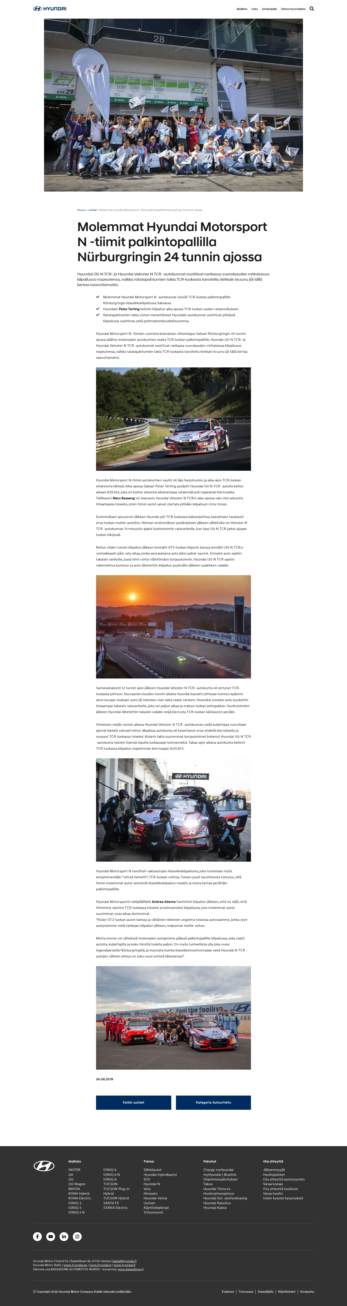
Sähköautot (153, 1170)
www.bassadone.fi (130, 1269)
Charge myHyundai (218, 1170)
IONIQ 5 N (76, 1212)
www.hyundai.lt (124, 1265)
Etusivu (81, 210)
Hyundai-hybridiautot (160, 1175)
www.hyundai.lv (100, 1265)
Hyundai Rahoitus (217, 1203)
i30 (70, 1179)
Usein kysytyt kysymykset (283, 1198)
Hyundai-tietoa (155, 1198)
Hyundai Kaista (215, 1208)
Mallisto (242, 9)
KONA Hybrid (78, 1193)
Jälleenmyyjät (274, 1170)
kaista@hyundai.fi (124, 1261)
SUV (147, 1179)
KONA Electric (79, 1198)
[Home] (49, 10)
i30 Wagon (76, 1184)
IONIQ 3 (74, 1203)
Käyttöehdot (286, 1292)
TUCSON (110, 1184)
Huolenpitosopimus (218, 1193)
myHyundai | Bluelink (219, 1175)
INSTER (74, 1170)
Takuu (208, 1184)
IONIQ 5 (74, 1208)
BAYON (74, 1189)
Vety (147, 1189)
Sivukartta (307, 1292)
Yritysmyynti (153, 1212)
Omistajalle (269, 9)
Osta (254, 9)
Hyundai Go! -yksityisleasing (225, 1198)
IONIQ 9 (109, 1179)
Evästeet (228, 1292)
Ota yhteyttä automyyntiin (284, 1179)
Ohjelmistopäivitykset (220, 1179)
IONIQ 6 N (111, 1175)
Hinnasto (151, 1193)
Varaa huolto (273, 1193)
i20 (70, 1175)
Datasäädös (266, 1292)
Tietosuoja (246, 1292)
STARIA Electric (115, 1208)
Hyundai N (152, 1184)
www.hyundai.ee (75, 1265)
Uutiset (93, 210)
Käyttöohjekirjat (156, 1208)
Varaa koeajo (273, 1184)
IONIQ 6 (109, 1170)
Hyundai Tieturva (216, 1189)
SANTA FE (111, 1203)
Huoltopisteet (274, 1175)
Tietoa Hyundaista (293, 9)
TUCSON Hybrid (116, 1198)
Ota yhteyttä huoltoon (280, 1189)
